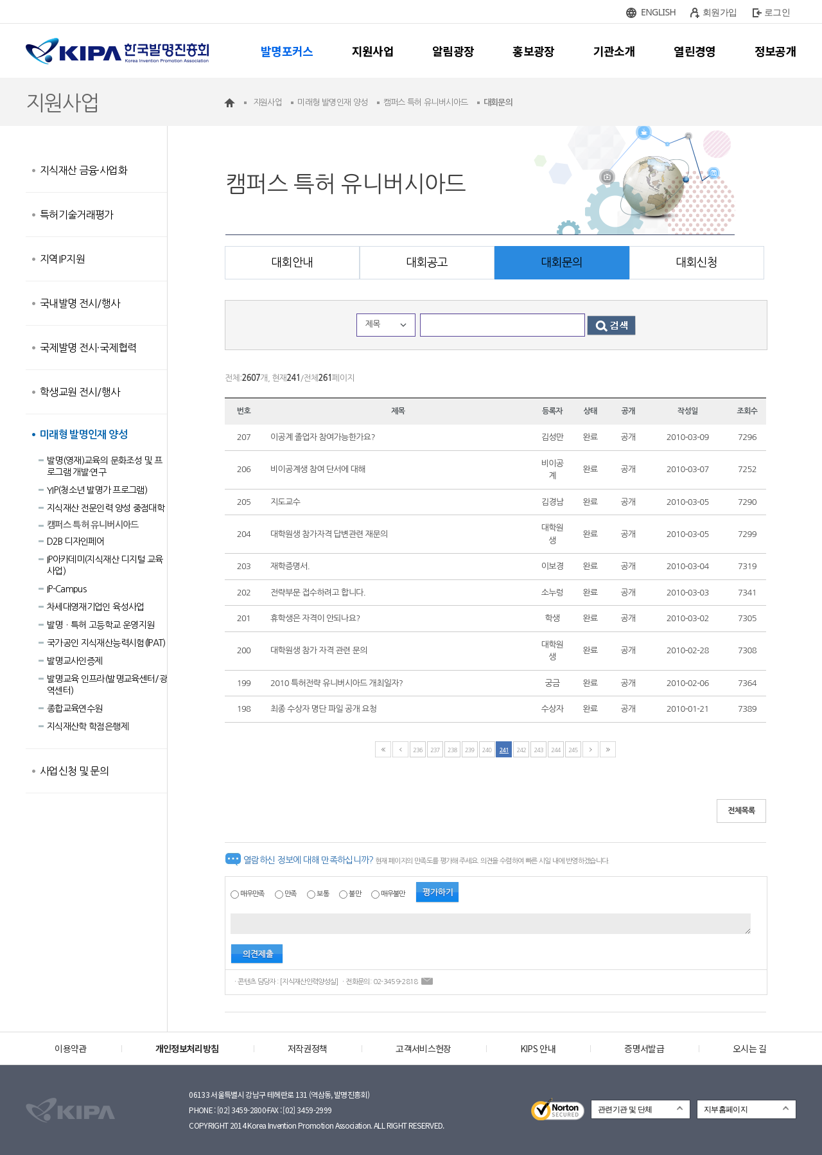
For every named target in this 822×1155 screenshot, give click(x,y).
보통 (323, 893)
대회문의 (561, 263)
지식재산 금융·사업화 (83, 170)
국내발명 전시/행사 (80, 303)
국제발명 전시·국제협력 (88, 347)
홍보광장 (533, 50)
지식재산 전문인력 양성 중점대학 (105, 508)
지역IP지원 (62, 259)
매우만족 (252, 893)
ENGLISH (658, 12)
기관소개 (614, 50)
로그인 (777, 12)
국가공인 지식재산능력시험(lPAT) (106, 643)
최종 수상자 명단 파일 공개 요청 (323, 709)
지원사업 (373, 50)
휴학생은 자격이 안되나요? (315, 618)
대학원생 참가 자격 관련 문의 (318, 650)
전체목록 (741, 811)
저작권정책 (308, 1048)
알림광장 (453, 50)
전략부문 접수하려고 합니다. (317, 592)
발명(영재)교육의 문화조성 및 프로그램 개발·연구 (104, 466)
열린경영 (694, 50)
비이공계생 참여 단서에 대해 (317, 469)
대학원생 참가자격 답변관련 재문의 (329, 534)
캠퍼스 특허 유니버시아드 (93, 524)
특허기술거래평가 (77, 214)
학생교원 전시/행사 (80, 392)
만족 (290, 893)
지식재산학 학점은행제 (87, 726)
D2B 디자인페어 (75, 541)
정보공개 (775, 50)
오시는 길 (750, 1048)
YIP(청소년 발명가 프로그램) (97, 490)
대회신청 (696, 263)
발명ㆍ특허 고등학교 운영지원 (100, 625)
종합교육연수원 (74, 708)
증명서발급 (644, 1048)
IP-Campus (66, 589)
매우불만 (393, 893)
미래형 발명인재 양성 (83, 434)
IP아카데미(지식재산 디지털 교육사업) (104, 565)
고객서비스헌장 (423, 1048)
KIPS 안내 (537, 1048)
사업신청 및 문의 (74, 771)
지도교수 (285, 502)
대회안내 (292, 263)
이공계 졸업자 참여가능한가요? (322, 437)
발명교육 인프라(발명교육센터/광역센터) (107, 684)
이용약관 (70, 1048)
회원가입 (720, 12)
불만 (355, 893)
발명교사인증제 (74, 661)
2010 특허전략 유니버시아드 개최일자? (336, 683)
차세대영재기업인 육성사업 (95, 607)
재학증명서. (290, 566)
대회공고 (427, 263)
